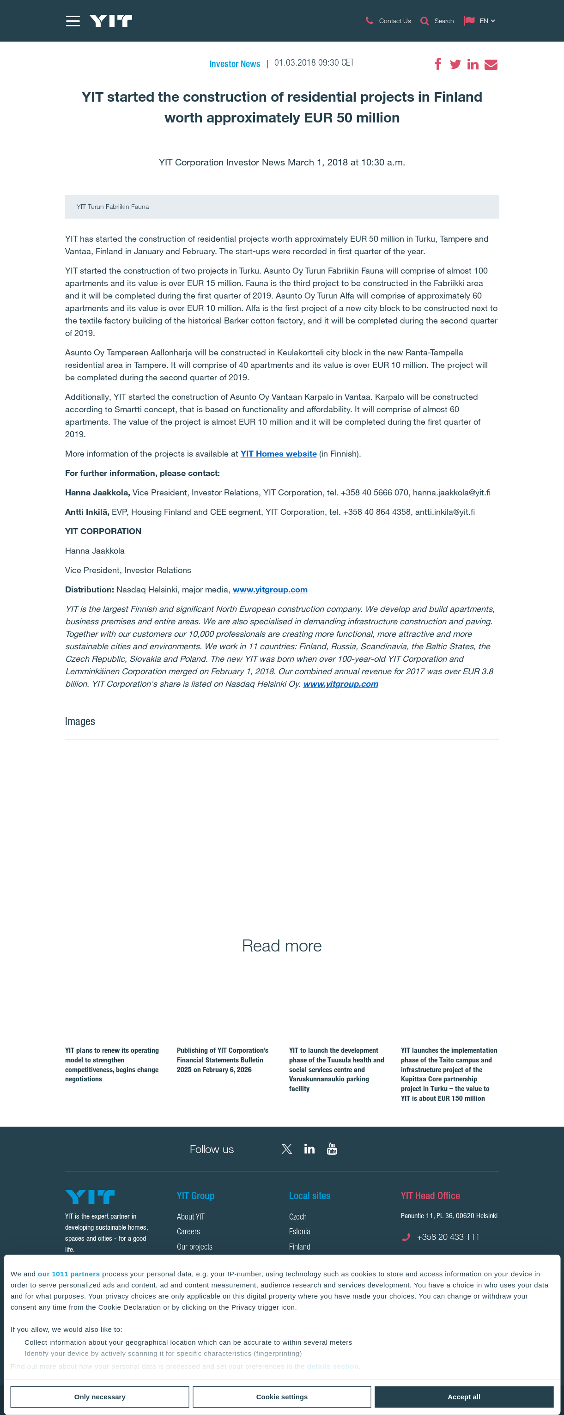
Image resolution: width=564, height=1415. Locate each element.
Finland (299, 1248)
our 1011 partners (69, 1274)
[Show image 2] (412, 804)
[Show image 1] (194, 831)
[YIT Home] (111, 21)
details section (333, 1366)
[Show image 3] (368, 884)
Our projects (194, 1248)
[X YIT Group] (286, 1148)
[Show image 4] (455, 884)
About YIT (191, 1218)
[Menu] (72, 21)
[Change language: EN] (481, 21)
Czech (298, 1218)
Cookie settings (282, 1397)
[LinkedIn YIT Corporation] (309, 1148)
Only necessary (100, 1397)
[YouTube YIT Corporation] (332, 1148)
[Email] (491, 64)
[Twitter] (455, 64)
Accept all (464, 1397)
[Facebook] (438, 64)
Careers (188, 1232)
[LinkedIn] (473, 64)
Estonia (299, 1232)
